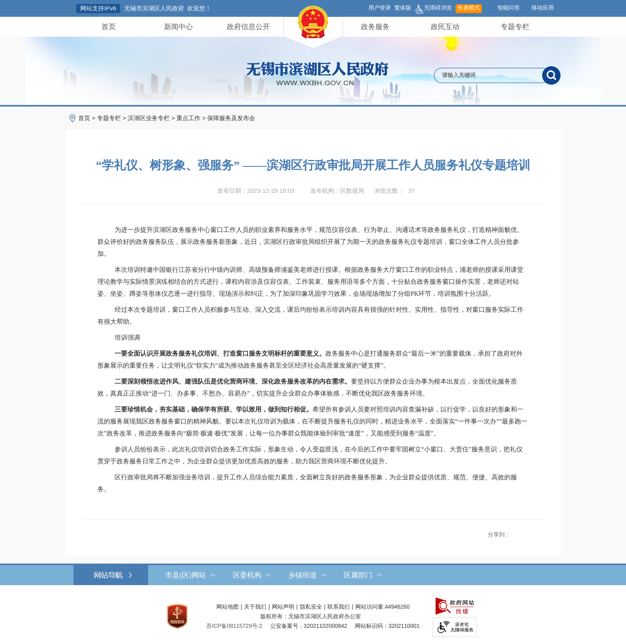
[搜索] (551, 75)
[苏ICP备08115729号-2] (234, 626)
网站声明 (283, 606)
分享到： (499, 534)
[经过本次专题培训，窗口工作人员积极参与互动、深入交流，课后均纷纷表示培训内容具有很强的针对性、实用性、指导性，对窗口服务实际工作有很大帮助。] (313, 316)
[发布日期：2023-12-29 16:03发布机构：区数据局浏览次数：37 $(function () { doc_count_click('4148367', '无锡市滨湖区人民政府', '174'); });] (313, 191)
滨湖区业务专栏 (149, 118)
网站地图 (227, 606)
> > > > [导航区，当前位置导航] (166, 118)
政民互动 (445, 27)
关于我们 (255, 606)
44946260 (397, 606)
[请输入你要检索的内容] (488, 75)
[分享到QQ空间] (523, 533)
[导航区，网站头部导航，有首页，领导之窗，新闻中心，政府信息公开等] (313, 27)
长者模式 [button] (469, 7)
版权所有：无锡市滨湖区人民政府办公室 (310, 616)
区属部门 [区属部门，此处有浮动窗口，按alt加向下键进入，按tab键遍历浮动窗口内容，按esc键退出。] (363, 575)
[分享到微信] (532, 533)
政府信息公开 (248, 27)
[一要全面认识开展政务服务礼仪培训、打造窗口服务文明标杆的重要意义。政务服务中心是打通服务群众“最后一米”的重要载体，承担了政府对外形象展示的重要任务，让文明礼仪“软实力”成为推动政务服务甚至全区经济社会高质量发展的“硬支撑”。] (313, 360)
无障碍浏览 (433, 8)
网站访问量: (370, 606)
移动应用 (542, 7)
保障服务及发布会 (231, 118)
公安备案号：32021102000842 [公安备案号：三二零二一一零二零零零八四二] (308, 626)
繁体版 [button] (402, 7)
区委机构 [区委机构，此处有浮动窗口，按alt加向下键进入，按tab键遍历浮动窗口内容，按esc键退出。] (252, 575)
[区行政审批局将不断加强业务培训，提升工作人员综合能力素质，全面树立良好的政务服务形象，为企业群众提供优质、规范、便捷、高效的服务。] (313, 483)
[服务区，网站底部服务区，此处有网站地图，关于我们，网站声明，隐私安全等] (313, 616)
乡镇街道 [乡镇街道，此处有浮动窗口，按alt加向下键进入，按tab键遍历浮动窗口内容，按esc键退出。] (307, 575)
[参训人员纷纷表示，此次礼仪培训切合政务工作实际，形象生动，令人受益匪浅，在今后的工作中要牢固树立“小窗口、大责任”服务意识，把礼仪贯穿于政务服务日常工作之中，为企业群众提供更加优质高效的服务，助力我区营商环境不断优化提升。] (313, 455)
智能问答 (508, 7)
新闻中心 (178, 27)
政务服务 (375, 27)
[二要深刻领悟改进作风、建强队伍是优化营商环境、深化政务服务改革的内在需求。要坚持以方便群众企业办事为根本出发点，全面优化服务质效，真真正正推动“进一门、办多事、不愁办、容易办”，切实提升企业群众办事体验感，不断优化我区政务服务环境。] (313, 388)
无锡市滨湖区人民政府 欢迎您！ (167, 8)
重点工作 (188, 118)
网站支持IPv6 (98, 8)
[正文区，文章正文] (313, 343)
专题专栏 (515, 27)
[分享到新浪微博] (514, 533)
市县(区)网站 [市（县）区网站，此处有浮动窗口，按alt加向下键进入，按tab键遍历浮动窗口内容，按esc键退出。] (190, 575)
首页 (108, 27)
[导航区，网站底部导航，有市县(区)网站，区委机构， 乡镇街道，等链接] (313, 575)
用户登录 (379, 7)
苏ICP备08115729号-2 (234, 626)
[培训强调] (313, 338)
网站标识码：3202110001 (387, 626)
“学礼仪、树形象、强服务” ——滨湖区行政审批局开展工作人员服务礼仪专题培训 (313, 165)
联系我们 (338, 606)
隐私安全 (311, 606)
